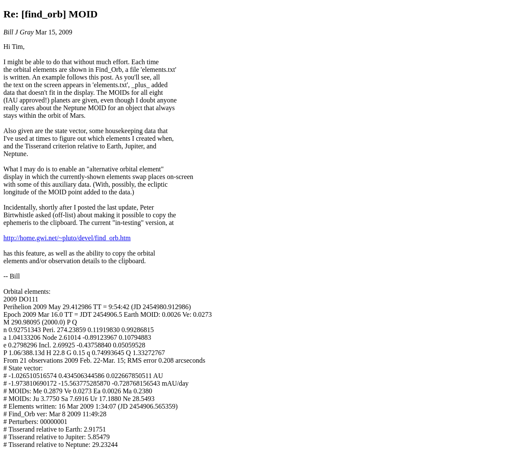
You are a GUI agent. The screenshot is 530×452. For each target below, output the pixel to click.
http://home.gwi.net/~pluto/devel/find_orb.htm (67, 238)
